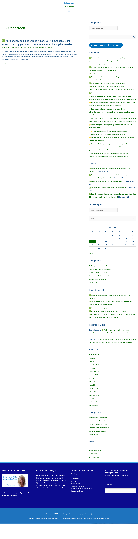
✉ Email (74, 497)
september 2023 (94, 370)
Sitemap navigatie (77, 506)
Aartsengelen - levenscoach (11, 47)
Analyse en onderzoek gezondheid (82, 504)
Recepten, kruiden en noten (98, 285)
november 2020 (94, 380)
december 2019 (94, 410)
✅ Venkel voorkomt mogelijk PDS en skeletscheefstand (107, 190)
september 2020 (94, 387)
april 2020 (92, 397)
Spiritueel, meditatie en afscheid (31, 47)
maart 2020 (93, 400)
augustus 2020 (94, 390)
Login (91, 462)
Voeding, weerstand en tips (98, 292)
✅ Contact (92, 74)
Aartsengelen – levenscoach (98, 278)
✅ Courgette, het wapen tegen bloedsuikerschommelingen (108, 197)
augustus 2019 (94, 420)
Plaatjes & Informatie (78, 501)
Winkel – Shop (94, 295)
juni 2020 (92, 394)
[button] (69, 2)
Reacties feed (93, 469)
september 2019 (94, 417)
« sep (91, 266)
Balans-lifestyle (76, 499)
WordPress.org (94, 472)
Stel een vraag (69, 6)
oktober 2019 (93, 414)
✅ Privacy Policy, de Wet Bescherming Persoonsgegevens (108, 83)
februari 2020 (93, 404)
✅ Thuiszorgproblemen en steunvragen (102, 96)
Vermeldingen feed (95, 466)
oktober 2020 (93, 384)
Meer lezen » (6, 64)
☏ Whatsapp (75, 494)
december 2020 (94, 377)
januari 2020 (93, 407)
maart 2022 (93, 373)
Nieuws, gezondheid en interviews (100, 282)
